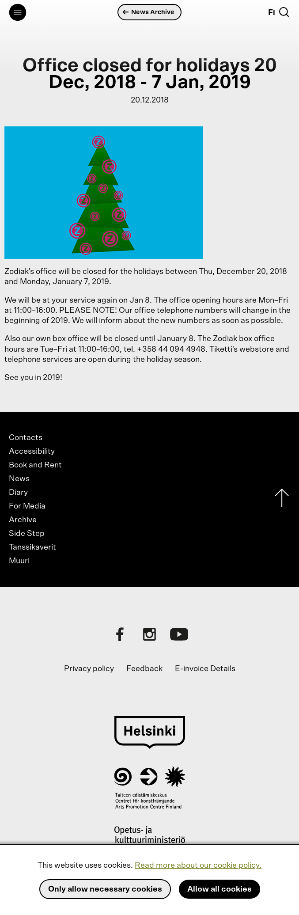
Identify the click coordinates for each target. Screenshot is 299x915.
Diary (18, 493)
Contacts (25, 438)
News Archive (148, 12)
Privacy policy (89, 669)
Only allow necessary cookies (105, 889)
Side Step (27, 534)
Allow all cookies (219, 889)
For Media (27, 506)
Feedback (144, 669)
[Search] (284, 12)
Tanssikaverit (32, 547)
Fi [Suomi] (271, 13)
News (19, 479)
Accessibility (32, 452)
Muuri (19, 561)
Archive (23, 520)
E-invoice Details (205, 669)
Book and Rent (35, 465)
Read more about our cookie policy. (198, 865)
